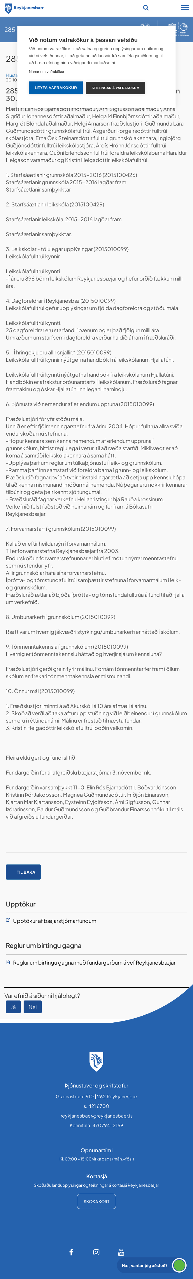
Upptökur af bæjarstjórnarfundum (54, 920)
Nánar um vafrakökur (46, 71)
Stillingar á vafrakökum (115, 88)
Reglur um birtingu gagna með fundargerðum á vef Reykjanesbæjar (94, 962)
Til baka (26, 872)
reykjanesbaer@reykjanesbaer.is (97, 1116)
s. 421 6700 (96, 1106)
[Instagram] (96, 1252)
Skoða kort (96, 1201)
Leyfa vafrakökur (56, 88)
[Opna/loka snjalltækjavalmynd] (185, 8)
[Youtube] (121, 1252)
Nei (33, 1006)
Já (13, 1006)
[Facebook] (71, 1252)
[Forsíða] (24, 7)
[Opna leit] (146, 8)
